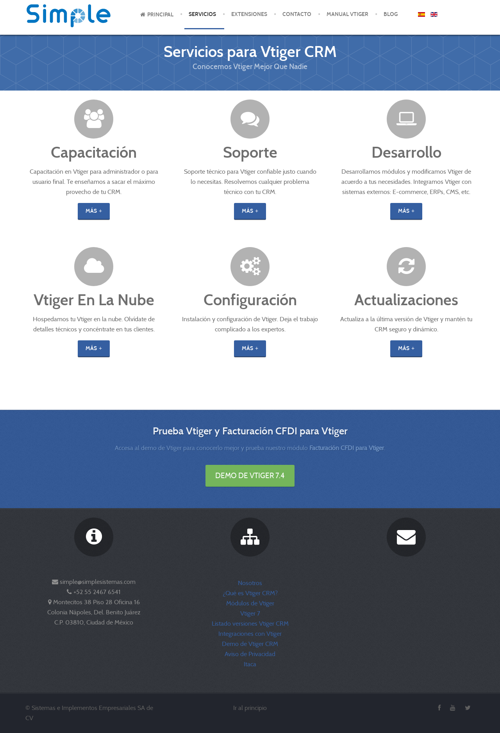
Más (91, 211)
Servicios (202, 14)
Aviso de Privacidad (250, 654)
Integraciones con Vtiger (250, 633)
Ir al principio (250, 708)
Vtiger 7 (250, 613)
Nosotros (250, 583)
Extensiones (249, 14)
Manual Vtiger (347, 14)
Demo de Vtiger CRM (250, 644)
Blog (391, 14)
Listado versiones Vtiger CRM (250, 623)
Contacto (296, 14)
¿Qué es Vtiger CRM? (250, 593)
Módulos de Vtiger (250, 603)
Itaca (250, 664)
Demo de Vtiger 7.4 (250, 475)
